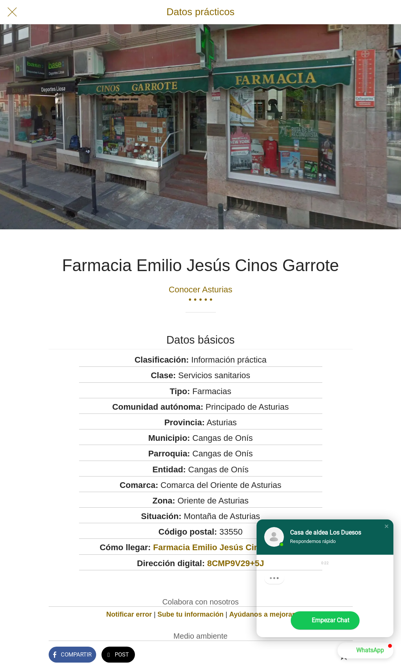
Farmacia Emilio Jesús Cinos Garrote (227, 547)
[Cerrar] (12, 12)
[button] (386, 526)
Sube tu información (190, 614)
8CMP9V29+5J (235, 563)
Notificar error (129, 614)
